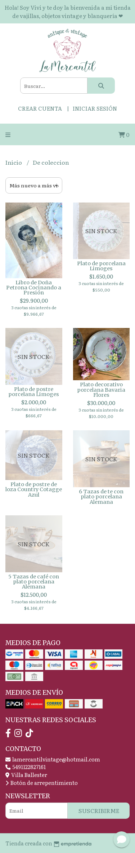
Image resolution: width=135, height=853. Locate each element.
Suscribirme (99, 810)
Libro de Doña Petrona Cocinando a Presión (33, 287)
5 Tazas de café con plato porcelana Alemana (33, 581)
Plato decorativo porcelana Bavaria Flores (101, 389)
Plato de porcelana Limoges (101, 266)
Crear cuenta (40, 108)
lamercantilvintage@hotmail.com (52, 759)
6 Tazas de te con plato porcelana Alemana (101, 496)
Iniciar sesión (95, 108)
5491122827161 (25, 766)
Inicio (14, 162)
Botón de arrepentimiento (41, 782)
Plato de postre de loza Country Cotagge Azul (33, 489)
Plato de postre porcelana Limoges (33, 391)
